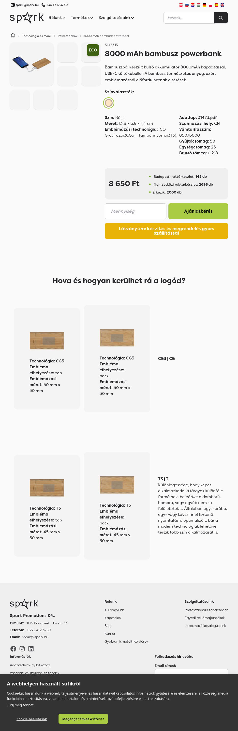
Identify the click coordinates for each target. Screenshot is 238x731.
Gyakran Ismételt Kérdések (126, 641)
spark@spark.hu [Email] (35, 637)
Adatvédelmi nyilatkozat (30, 665)
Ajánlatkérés (198, 211)
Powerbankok (67, 36)
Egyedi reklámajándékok (205, 618)
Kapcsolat (112, 618)
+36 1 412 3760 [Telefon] (39, 630)
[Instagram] (22, 648)
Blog (108, 625)
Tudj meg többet (20, 704)
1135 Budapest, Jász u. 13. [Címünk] (47, 623)
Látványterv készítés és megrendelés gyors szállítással (166, 231)
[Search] (220, 18)
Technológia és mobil (36, 36)
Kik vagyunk (114, 610)
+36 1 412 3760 (57, 5)
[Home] (13, 35)
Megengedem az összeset (76, 719)
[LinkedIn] (31, 648)
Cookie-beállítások (29, 719)
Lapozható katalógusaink (205, 625)
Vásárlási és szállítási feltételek (35, 673)
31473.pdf (198, 117)
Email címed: (165, 665)
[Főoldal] (39, 604)
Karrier (109, 633)
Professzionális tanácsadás (206, 610)
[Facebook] (13, 648)
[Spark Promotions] (27, 18)
